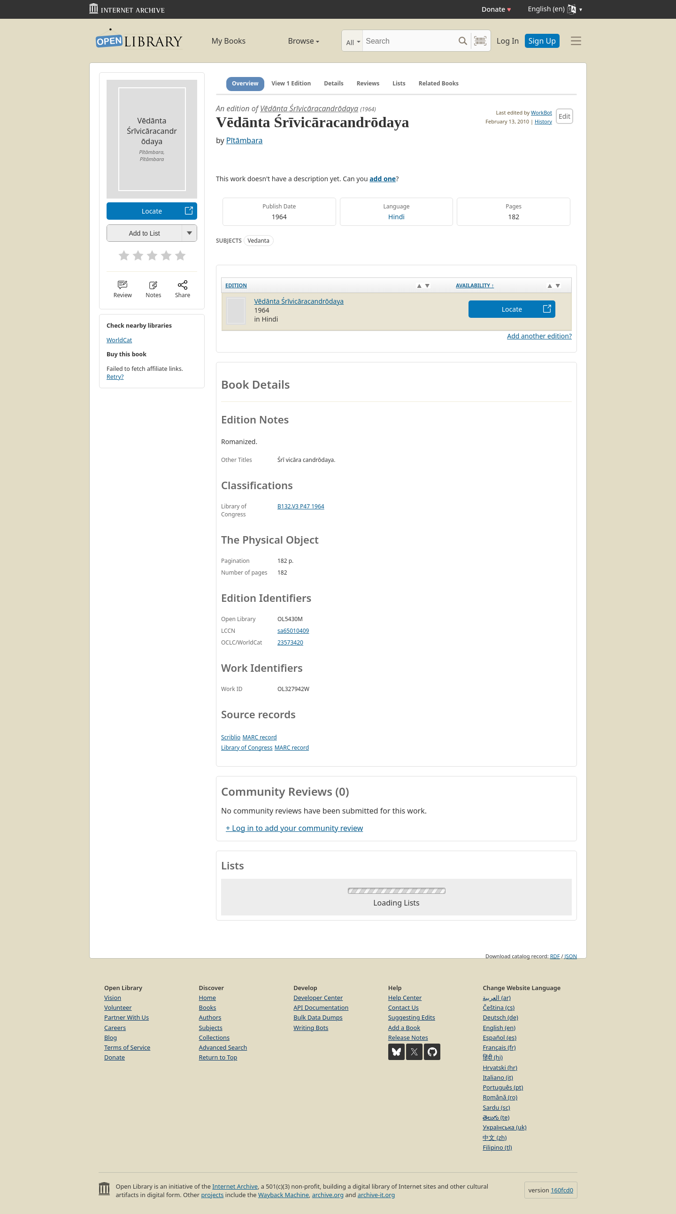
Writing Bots (310, 1027)
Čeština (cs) (499, 1007)
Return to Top (218, 1057)
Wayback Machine (283, 1195)
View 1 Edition (291, 83)
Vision (112, 997)
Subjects (211, 1027)
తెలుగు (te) (496, 1117)
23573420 (290, 642)
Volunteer (118, 1007)
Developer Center (318, 997)
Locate (152, 211)
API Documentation (320, 1007)
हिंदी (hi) (492, 1057)
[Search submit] (462, 40)
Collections (214, 1037)
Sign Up (542, 41)
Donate (496, 9)
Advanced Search (223, 1047)
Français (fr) (499, 1047)
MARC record (259, 737)
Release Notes (408, 1037)
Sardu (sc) (496, 1107)
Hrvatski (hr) (500, 1067)
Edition (236, 285)
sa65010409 (293, 631)
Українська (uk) (504, 1127)
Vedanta (258, 241)
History (543, 121)
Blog (110, 1037)
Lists (399, 83)
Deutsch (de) (500, 1017)
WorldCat (119, 340)
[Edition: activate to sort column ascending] (337, 284)
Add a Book (404, 1027)
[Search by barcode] (480, 40)
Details (334, 83)
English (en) (499, 1027)
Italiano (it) (498, 1077)
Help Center (405, 997)
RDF (555, 956)
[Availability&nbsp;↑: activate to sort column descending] (511, 284)
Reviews (368, 83)
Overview (245, 83)
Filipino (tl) (497, 1147)
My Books (228, 41)
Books (207, 1007)
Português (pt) (503, 1087)
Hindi (396, 216)
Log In (508, 41)
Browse (292, 41)
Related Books (439, 83)
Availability (475, 285)
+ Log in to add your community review (294, 828)
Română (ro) (500, 1097)
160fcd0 (562, 1190)
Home (207, 997)
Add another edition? (539, 335)
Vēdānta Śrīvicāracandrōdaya (309, 108)
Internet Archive (235, 1186)
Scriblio (230, 737)
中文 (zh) (495, 1137)
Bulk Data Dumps (318, 1017)
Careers (115, 1027)
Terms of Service (127, 1047)
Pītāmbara (244, 140)
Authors (210, 1017)
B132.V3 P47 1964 (300, 506)
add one (382, 178)
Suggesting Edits (411, 1017)
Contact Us (403, 1007)
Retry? (115, 377)
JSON (571, 956)
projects (212, 1195)
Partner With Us (126, 1017)
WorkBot (541, 112)
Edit (564, 116)
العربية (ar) (496, 997)
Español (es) (499, 1037)
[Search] (408, 40)
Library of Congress (247, 748)
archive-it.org (376, 1195)
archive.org (328, 1195)
